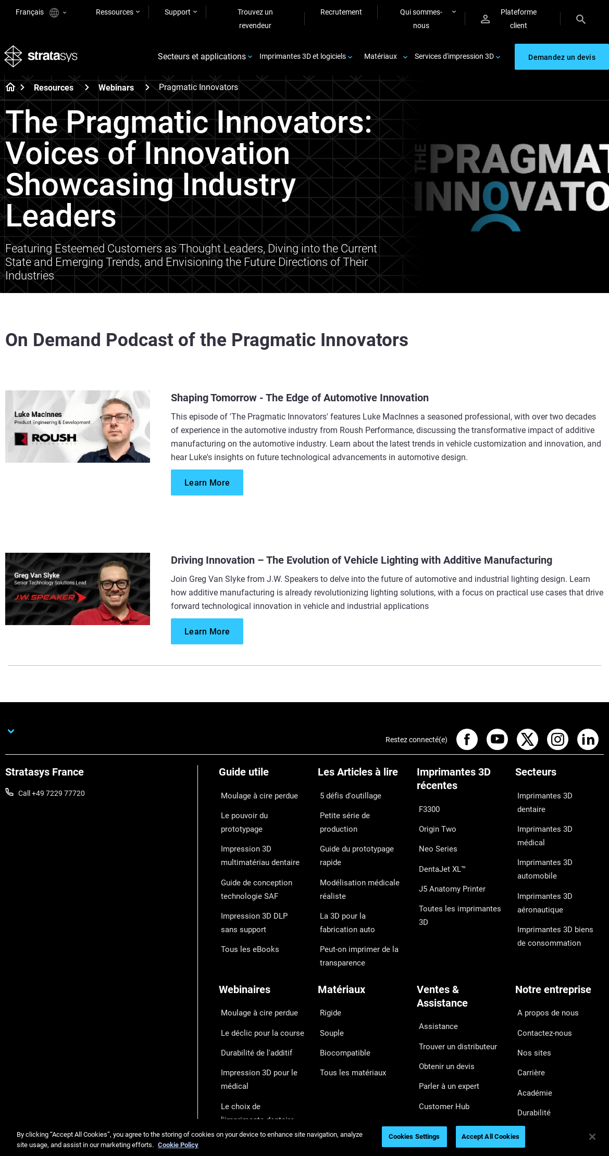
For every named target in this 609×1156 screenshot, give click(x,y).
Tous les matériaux (348, 1018)
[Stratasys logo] (42, 58)
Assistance (434, 986)
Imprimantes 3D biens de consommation (555, 892)
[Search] (580, 19)
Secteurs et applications (202, 58)
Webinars (116, 91)
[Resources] (87, 91)
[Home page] (7, 91)
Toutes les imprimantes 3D (459, 887)
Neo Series (434, 841)
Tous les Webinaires (250, 1076)
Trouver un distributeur (453, 1001)
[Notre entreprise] (559, 955)
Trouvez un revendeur (255, 19)
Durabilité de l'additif (251, 1003)
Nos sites (530, 1003)
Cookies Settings (414, 1136)
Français (41, 13)
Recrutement (341, 12)
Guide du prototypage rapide (353, 834)
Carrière (528, 1018)
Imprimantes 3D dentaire (555, 797)
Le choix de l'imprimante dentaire (257, 1054)
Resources (53, 91)
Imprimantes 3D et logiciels (302, 58)
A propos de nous (543, 973)
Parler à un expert (445, 1032)
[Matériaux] (362, 955)
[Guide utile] (263, 779)
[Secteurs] (559, 779)
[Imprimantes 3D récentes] (461, 786)
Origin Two (434, 825)
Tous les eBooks (244, 914)
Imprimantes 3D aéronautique (541, 863)
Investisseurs (536, 1064)
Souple (329, 988)
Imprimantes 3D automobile (541, 834)
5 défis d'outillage (346, 797)
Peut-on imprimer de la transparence (354, 921)
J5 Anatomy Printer (448, 871)
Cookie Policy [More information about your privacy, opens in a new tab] (178, 1145)
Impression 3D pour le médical (254, 1025)
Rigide (328, 973)
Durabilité (530, 1049)
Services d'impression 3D (454, 58)
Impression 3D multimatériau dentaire (255, 834)
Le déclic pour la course (256, 988)
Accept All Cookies (490, 1136)
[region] (304, 1137)
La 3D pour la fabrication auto (357, 892)
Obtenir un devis (443, 1016)
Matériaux (380, 58)
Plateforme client (509, 19)
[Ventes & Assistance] (461, 962)
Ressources (114, 12)
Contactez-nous (541, 988)
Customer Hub (440, 1047)
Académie (531, 1034)
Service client (437, 1062)
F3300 (427, 810)
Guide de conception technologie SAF (251, 863)
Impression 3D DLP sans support (258, 892)
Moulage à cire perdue (254, 797)
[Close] (592, 1136)
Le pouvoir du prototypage (261, 812)
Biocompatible (341, 1003)
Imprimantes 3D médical (554, 812)
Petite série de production (359, 812)
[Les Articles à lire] (362, 779)
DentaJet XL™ (439, 856)
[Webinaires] (263, 955)
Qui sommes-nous (421, 19)
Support (178, 12)
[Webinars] (147, 91)
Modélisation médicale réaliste (354, 863)
